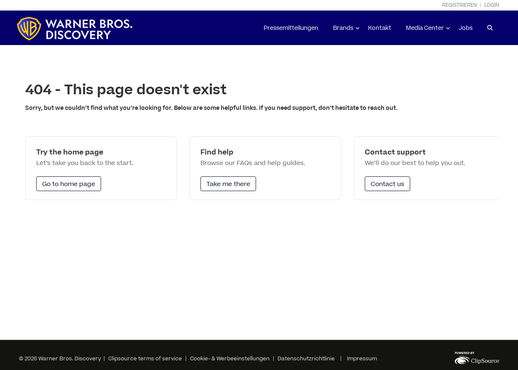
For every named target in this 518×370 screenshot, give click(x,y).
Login (491, 5)
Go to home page (68, 184)
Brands (343, 28)
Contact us (387, 184)
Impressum (362, 358)
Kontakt (379, 28)
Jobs (466, 28)
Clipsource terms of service (145, 358)
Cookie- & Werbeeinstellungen (230, 358)
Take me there (228, 184)
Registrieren (459, 5)
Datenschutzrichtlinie (306, 358)
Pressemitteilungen (291, 28)
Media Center (425, 28)
